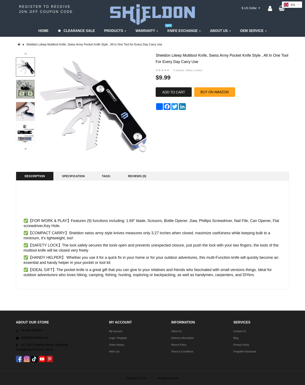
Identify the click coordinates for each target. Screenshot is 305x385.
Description (35, 176)
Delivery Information (182, 338)
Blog (235, 338)
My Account (115, 331)
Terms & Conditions (182, 351)
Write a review (194, 70)
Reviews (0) (137, 176)
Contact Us (239, 331)
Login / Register (118, 338)
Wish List (114, 351)
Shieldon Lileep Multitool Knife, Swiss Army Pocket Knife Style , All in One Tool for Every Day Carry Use (94, 44)
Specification (73, 176)
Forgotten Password (244, 351)
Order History (116, 344)
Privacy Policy (241, 344)
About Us (176, 331)
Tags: (106, 176)
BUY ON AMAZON (215, 92)
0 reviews (178, 70)
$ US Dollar (251, 8)
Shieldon (152, 378)
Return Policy (178, 344)
